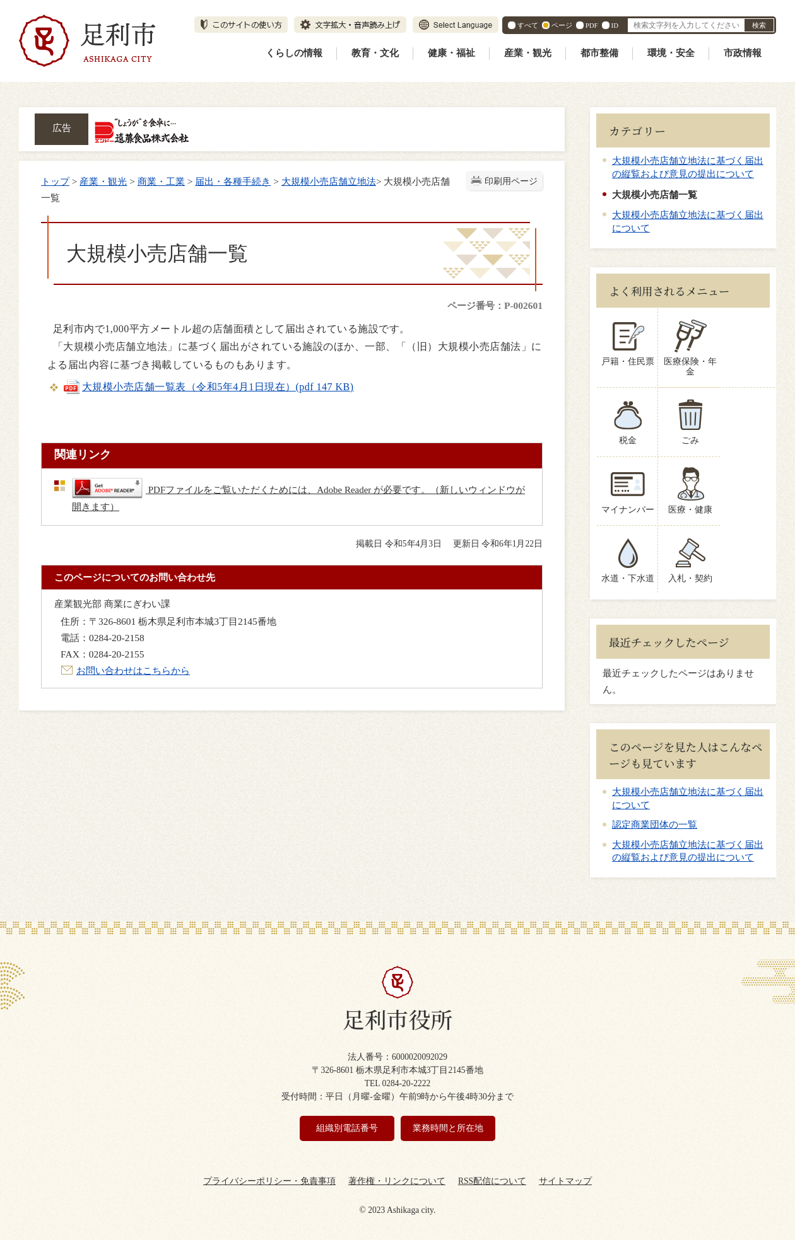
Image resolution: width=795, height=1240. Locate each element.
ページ (561, 25)
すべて (527, 25)
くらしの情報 (294, 53)
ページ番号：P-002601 (495, 305)
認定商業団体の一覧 (654, 814)
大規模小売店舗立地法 (328, 181)
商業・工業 (161, 181)
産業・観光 (527, 53)
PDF (592, 25)
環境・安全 (671, 53)
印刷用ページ (511, 181)
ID (614, 25)
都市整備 (599, 53)
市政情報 (743, 53)
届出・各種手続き (233, 181)
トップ (55, 181)
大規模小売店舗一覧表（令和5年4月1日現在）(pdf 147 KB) (208, 386)
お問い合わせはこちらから (133, 670)
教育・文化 (375, 53)
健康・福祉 (451, 53)
